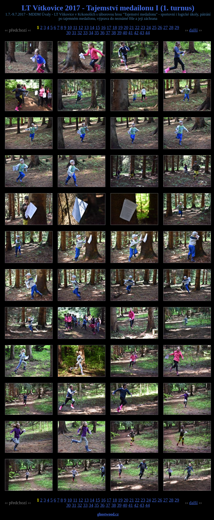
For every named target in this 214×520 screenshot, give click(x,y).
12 (80, 27)
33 (85, 32)
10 (69, 27)
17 (109, 27)
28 (171, 27)
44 (147, 32)
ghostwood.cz (108, 514)
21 (131, 27)
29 (177, 27)
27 (165, 27)
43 (142, 32)
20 (126, 27)
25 (154, 27)
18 (114, 27)
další (193, 30)
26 (160, 27)
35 (96, 32)
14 (92, 27)
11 (75, 27)
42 (136, 32)
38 (113, 32)
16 (103, 27)
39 (119, 32)
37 (108, 32)
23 (143, 27)
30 (68, 32)
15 (97, 27)
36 (102, 32)
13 (86, 27)
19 (120, 27)
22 (137, 27)
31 (74, 32)
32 (79, 32)
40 (125, 32)
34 (91, 32)
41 (130, 32)
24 (148, 27)
